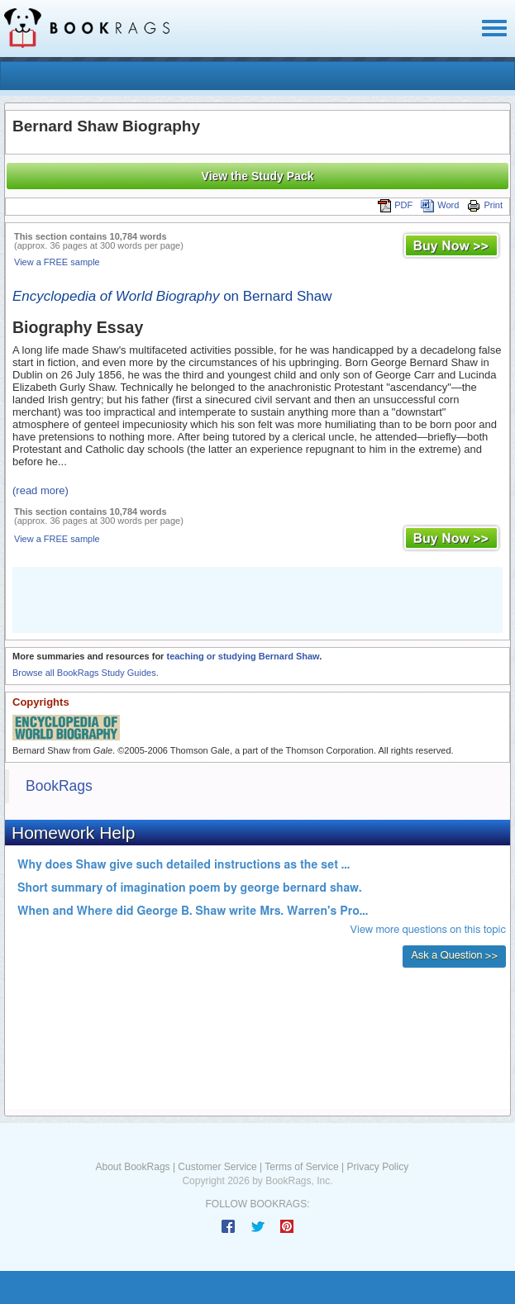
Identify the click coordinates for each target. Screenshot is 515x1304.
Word (440, 205)
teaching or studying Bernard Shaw (242, 656)
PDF (395, 205)
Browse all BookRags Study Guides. (85, 673)
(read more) (40, 490)
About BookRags (133, 1167)
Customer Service (217, 1167)
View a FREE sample (57, 262)
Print (485, 205)
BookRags (59, 786)
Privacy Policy (377, 1167)
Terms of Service (301, 1167)
